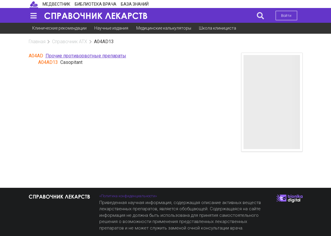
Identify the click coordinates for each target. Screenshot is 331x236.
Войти (286, 15)
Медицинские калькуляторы (163, 28)
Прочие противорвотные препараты (86, 56)
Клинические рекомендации (59, 28)
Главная (37, 41)
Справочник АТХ (69, 41)
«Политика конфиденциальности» (128, 196)
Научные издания (111, 28)
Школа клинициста (217, 28)
